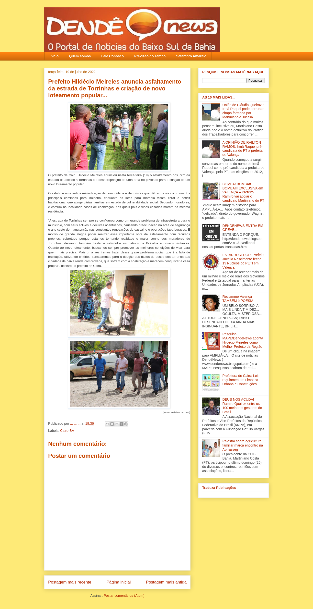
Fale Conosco (112, 56)
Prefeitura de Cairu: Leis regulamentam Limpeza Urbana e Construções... (241, 380)
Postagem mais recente (69, 582)
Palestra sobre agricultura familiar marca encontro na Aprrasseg (243, 445)
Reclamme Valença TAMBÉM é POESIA (238, 299)
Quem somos (80, 56)
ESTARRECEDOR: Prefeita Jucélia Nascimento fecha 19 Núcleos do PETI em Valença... (244, 261)
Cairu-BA (67, 431)
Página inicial (119, 582)
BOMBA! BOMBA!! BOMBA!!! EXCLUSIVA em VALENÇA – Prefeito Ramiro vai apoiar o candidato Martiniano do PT (243, 192)
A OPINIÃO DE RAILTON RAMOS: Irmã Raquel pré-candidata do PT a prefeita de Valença (243, 148)
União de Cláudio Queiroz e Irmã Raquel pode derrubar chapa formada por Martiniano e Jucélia (244, 111)
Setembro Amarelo (191, 56)
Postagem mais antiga (166, 582)
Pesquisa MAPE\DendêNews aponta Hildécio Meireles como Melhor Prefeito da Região (243, 340)
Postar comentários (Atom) (124, 595)
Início (54, 56)
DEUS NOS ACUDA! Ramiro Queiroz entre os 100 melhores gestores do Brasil (242, 406)
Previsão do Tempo (150, 56)
